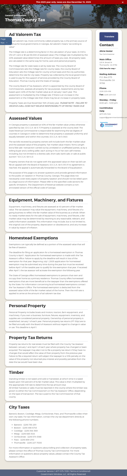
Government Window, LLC (53, 474)
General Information (23, 25)
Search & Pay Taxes (102, 25)
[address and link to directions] (107, 68)
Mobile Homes (71, 25)
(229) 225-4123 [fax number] (110, 95)
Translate (109, 36)
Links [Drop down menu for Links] (85, 25)
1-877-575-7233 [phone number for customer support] (61, 471)
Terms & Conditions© (80, 471)
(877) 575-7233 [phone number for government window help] (105, 114)
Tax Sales (57, 25)
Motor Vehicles (42, 25)
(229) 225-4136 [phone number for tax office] (105, 91)
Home (7, 25)
